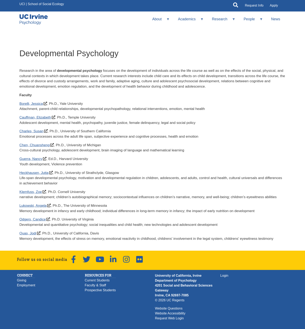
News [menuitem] (275, 19)
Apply (274, 5)
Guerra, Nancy (31, 159)
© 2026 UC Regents (169, 300)
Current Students (97, 280)
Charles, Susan (32, 131)
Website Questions (169, 308)
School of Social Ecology (46, 4)
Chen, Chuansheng (35, 145)
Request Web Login (169, 318)
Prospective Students (100, 290)
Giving (21, 280)
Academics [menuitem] (188, 21)
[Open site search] (235, 6)
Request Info (254, 5)
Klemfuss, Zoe (31, 192)
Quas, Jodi (28, 233)
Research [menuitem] (220, 21)
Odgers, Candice (33, 219)
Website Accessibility (170, 313)
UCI (22, 4)
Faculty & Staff (95, 285)
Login (224, 275)
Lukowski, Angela (33, 205)
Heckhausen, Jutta (34, 173)
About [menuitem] (158, 21)
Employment (26, 285)
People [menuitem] (250, 21)
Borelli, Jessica (31, 104)
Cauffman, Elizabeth (35, 117)
